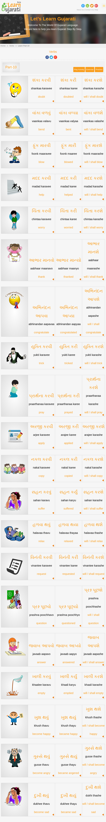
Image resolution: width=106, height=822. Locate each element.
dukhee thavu (41, 803)
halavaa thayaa (68, 532)
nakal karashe (93, 467)
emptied (68, 693)
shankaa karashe (93, 88)
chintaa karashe (93, 219)
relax (41, 541)
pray (41, 412)
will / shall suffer (93, 508)
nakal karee (68, 467)
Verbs (11, 46)
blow (41, 161)
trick (41, 363)
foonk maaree (68, 153)
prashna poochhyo (68, 614)
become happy (41, 733)
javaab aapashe (93, 653)
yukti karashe (93, 354)
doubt (41, 96)
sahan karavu (41, 500)
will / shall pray (93, 412)
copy (41, 475)
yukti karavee (41, 354)
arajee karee (68, 434)
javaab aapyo (68, 653)
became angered (68, 772)
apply (41, 443)
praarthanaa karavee (41, 404)
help (41, 194)
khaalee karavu (41, 684)
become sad (41, 812)
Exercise (89, 69)
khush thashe (93, 717)
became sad (68, 812)
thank (41, 276)
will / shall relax (93, 541)
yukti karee (68, 354)
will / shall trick (93, 363)
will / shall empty (93, 693)
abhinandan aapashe (93, 311)
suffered (68, 508)
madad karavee (41, 186)
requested (68, 573)
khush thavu (41, 725)
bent (68, 129)
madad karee (68, 186)
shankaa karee (68, 88)
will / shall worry (93, 227)
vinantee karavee (41, 565)
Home (3, 46)
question (41, 623)
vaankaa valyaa (68, 121)
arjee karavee (41, 434)
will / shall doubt (93, 96)
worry (41, 227)
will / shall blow (93, 161)
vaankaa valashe (93, 121)
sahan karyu (68, 500)
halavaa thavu (41, 532)
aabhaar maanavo (41, 268)
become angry (41, 772)
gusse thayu (68, 764)
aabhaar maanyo (68, 268)
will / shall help (93, 194)
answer (41, 662)
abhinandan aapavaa (41, 324)
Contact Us (89, 10)
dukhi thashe (93, 795)
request (41, 573)
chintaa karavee (41, 219)
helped (68, 194)
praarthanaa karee (68, 404)
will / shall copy (93, 475)
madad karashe (93, 186)
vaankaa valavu (41, 121)
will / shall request (93, 573)
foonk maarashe (93, 153)
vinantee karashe (93, 565)
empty (41, 693)
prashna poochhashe (93, 602)
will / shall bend (93, 129)
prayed (68, 412)
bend (41, 129)
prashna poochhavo (41, 614)
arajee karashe (93, 434)
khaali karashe (93, 684)
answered (69, 662)
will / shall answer (93, 662)
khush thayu (68, 725)
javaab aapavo (42, 653)
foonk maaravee (41, 153)
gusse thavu (41, 764)
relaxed (68, 541)
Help (96, 10)
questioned (68, 623)
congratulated (68, 332)
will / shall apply (93, 443)
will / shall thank (93, 276)
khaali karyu (68, 684)
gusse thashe (93, 756)
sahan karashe (93, 500)
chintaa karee (68, 219)
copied (68, 475)
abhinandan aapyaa (68, 324)
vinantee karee (68, 565)
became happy (68, 733)
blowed (68, 161)
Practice (99, 69)
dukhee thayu (68, 803)
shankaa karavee (41, 88)
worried (68, 227)
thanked (68, 276)
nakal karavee (41, 467)
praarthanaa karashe (93, 400)
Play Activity (79, 69)
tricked (68, 363)
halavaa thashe (93, 532)
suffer (41, 508)
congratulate (41, 332)
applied (68, 443)
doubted (68, 96)
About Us (80, 10)
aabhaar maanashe (93, 264)
